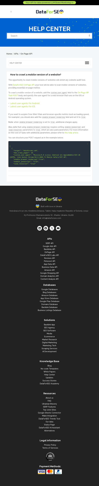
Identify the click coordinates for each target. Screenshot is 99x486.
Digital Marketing (49, 342)
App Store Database (49, 298)
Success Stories (49, 381)
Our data (49, 422)
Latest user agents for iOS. (23, 106)
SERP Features (49, 407)
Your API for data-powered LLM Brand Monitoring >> (49, 2)
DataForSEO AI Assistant (49, 428)
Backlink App (49, 325)
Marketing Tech (49, 345)
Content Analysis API (50, 279)
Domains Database (49, 304)
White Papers (49, 372)
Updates (49, 378)
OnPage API (49, 252)
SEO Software (49, 331)
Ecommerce (49, 337)
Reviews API (49, 258)
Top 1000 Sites (49, 410)
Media (49, 334)
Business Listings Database (49, 310)
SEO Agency (49, 328)
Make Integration (49, 416)
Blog (50, 366)
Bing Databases (49, 292)
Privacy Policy (50, 445)
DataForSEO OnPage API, (24, 85)
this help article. (72, 133)
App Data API (49, 264)
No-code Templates (49, 369)
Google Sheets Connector (49, 413)
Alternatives (49, 431)
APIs (16, 54)
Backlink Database (49, 307)
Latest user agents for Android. (25, 103)
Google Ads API (49, 246)
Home (9, 54)
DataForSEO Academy (49, 384)
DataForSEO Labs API (49, 255)
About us (49, 398)
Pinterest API (49, 261)
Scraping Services (49, 348)
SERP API (49, 243)
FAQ (49, 401)
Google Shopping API (49, 273)
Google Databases (49, 289)
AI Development (49, 351)
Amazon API (49, 270)
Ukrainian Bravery (49, 404)
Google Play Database (49, 301)
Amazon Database (49, 295)
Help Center (49, 375)
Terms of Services (50, 448)
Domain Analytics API (49, 276)
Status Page (49, 425)
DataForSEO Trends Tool (49, 419)
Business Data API (49, 267)
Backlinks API (49, 249)
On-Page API (26, 54)
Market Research (49, 340)
